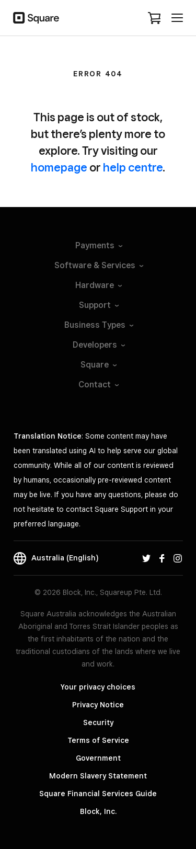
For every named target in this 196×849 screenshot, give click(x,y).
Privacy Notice (98, 705)
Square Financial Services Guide (98, 793)
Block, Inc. (98, 811)
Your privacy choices (98, 687)
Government (98, 758)
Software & (98, 265)
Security (98, 722)
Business (98, 325)
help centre (133, 167)
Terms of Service (98, 740)
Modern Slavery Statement (98, 776)
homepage (59, 167)
